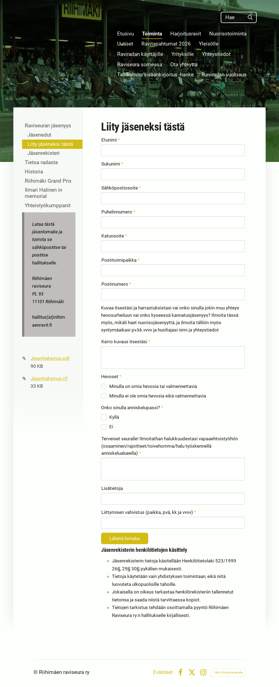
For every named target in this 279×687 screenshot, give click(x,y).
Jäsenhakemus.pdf (50, 358)
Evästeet (163, 672)
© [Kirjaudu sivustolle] (36, 672)
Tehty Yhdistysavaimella (228, 672)
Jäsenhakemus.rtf (49, 378)
